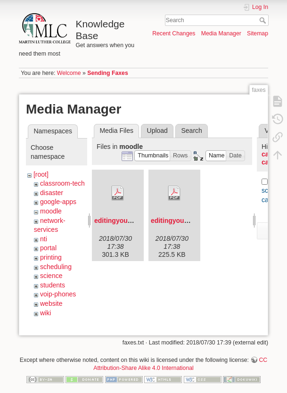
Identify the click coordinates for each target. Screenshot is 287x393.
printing (51, 257)
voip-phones (58, 294)
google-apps (58, 201)
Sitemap (257, 33)
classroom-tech (62, 183)
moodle (51, 211)
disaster (51, 192)
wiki (45, 313)
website (51, 303)
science (51, 275)
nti (43, 239)
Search (263, 20)
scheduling (56, 266)
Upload (157, 130)
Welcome (69, 73)
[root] (41, 174)
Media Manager (221, 33)
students (52, 285)
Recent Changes (173, 33)
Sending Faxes (107, 73)
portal (48, 248)
